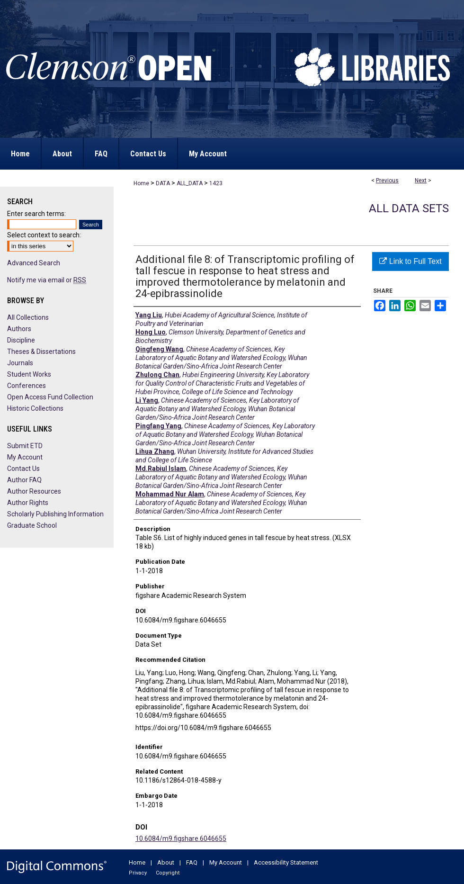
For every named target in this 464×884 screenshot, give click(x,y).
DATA (163, 183)
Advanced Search (33, 263)
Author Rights (27, 502)
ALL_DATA (190, 183)
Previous (387, 180)
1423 (216, 183)
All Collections (28, 317)
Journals (20, 363)
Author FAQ (24, 480)
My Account (25, 457)
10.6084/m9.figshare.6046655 (180, 838)
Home (141, 183)
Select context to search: (44, 235)
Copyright (167, 873)
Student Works (29, 374)
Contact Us (23, 468)
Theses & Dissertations (41, 351)
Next (421, 180)
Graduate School (32, 525)
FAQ (191, 862)
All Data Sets (409, 208)
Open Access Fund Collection (50, 397)
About (165, 862)
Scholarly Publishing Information (55, 514)
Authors (19, 329)
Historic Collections (35, 408)
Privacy (138, 873)
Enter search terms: (36, 213)
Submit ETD (25, 446)
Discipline (21, 340)
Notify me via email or (46, 280)
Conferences (26, 385)
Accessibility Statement (286, 862)
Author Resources (34, 491)
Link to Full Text (410, 261)
